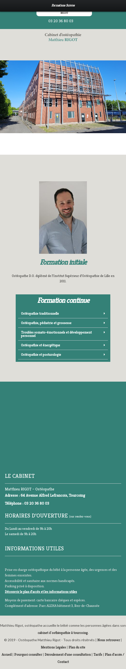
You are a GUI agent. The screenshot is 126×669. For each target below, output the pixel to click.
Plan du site (77, 647)
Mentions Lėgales (53, 647)
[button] (63, 313)
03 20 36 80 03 (60, 20)
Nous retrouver (109, 640)
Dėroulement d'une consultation (68, 654)
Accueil (7, 654)
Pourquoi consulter (28, 654)
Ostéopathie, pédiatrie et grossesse (46, 323)
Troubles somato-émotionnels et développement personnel (56, 334)
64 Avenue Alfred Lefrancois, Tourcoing (53, 495)
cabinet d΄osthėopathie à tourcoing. (63, 633)
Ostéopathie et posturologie (41, 354)
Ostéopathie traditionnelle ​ (40, 313)
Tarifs (97, 654)
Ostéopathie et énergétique (40, 345)
